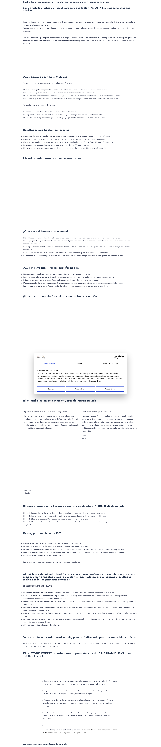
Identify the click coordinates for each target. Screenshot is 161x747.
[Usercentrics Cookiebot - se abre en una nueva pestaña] (115, 356)
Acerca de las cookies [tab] (111, 364)
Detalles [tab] (80, 364)
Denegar (51, 389)
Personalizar (80, 389)
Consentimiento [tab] (50, 364)
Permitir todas (110, 389)
